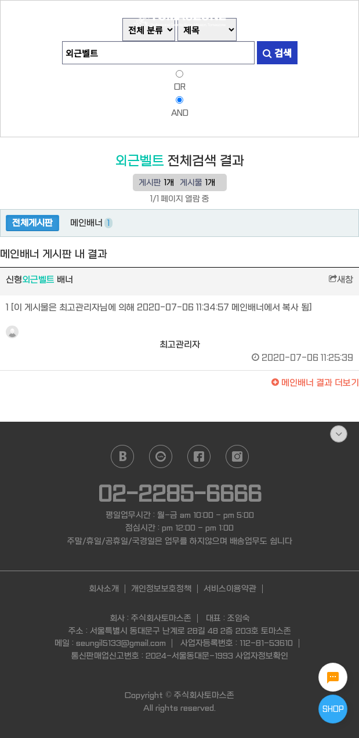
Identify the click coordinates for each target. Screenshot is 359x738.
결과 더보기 (315, 383)
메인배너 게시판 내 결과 (53, 255)
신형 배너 (39, 280)
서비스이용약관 (230, 588)
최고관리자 (179, 338)
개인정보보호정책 (161, 588)
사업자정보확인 (261, 655)
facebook (199, 456)
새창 (341, 280)
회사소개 (104, 588)
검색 (277, 53)
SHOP (333, 709)
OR (180, 87)
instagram (237, 456)
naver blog (122, 456)
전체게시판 (32, 223)
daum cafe (161, 456)
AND (179, 113)
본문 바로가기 (0, 0)
